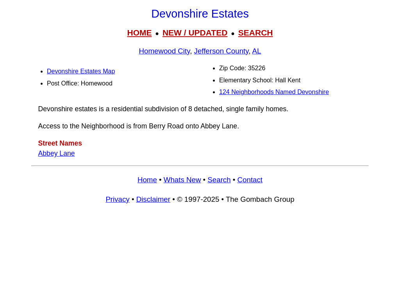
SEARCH (255, 32)
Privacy (117, 199)
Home (147, 180)
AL (256, 51)
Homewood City (164, 51)
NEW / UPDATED (194, 32)
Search (218, 180)
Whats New (182, 180)
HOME (139, 32)
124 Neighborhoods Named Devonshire (274, 92)
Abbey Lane (56, 153)
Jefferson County (221, 51)
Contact (250, 180)
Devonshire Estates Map (81, 71)
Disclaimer (153, 199)
